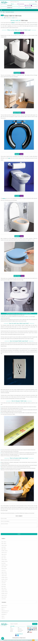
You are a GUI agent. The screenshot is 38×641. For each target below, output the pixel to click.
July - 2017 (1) (4, 570)
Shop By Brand (9, 5)
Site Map (11, 630)
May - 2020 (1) (4, 563)
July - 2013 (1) (4, 582)
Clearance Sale (9, 7)
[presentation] (8, 530)
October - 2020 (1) (4, 559)
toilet (9, 158)
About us (11, 631)
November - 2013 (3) (4, 579)
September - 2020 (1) (5, 561)
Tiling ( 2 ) (3, 616)
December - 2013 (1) (4, 577)
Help (18, 627)
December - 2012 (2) (4, 591)
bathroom (4, 198)
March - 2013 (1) (4, 588)
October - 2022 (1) (4, 545)
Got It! (33, 640)
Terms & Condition (20, 630)
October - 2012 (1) (4, 595)
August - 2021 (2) (4, 554)
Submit (19, 534)
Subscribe (35, 623)
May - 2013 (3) (4, 586)
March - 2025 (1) (4, 541)
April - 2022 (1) (4, 547)
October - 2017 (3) (4, 568)
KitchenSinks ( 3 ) (4, 614)
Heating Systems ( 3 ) (5, 612)
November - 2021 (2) (4, 550)
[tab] (19, 538)
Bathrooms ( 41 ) (4, 607)
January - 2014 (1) (4, 575)
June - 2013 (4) (4, 584)
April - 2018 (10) (4, 566)
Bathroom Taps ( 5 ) (4, 605)
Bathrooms (15, 17)
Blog (11, 627)
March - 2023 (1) (4, 543)
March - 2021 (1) (4, 557)
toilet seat (12, 22)
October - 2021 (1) (4, 552)
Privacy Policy (20, 631)
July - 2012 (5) (4, 598)
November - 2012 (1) (4, 593)
